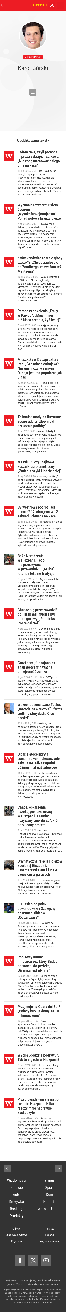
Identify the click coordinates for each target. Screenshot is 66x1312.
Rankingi (16, 1209)
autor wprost (33, 57)
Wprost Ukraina (49, 1209)
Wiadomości (16, 1180)
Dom (49, 1194)
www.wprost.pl (30, 1302)
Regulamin (16, 1241)
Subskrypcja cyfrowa (16, 1235)
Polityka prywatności (49, 1241)
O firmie (16, 1228)
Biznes (49, 1180)
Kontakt (50, 1228)
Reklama (49, 1235)
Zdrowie (16, 1187)
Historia (49, 1202)
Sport (49, 1187)
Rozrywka (16, 1202)
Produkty (16, 1216)
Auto (16, 1194)
